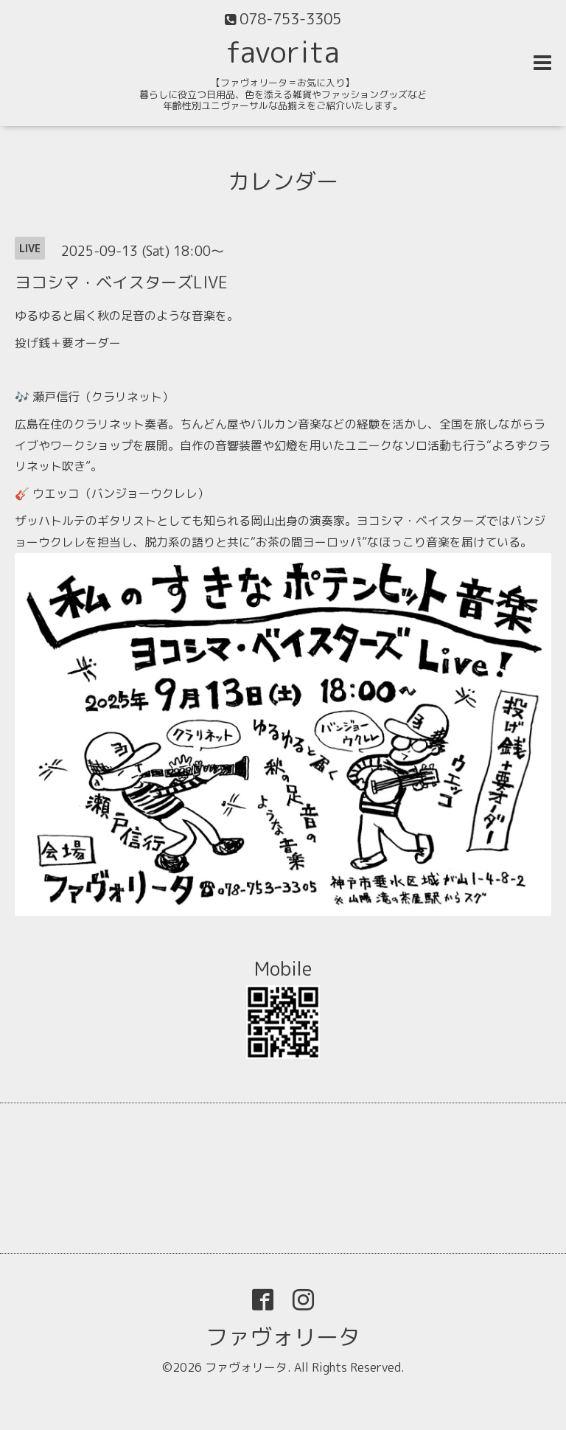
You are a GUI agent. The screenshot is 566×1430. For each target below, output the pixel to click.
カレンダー (283, 181)
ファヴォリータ (283, 1337)
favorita (283, 51)
